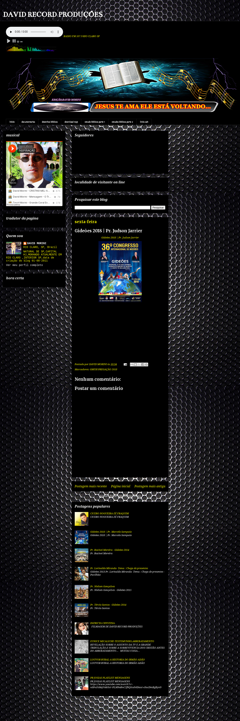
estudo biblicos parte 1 (95, 122)
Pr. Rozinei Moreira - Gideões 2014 (109, 549)
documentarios (28, 122)
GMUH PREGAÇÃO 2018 (103, 369)
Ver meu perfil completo (24, 265)
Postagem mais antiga (149, 486)
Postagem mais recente (91, 486)
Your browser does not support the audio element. (34, 32)
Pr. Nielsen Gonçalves (102, 586)
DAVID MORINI (36, 243)
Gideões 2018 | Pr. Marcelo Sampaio (111, 531)
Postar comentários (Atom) (125, 496)
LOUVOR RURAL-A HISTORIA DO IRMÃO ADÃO (117, 659)
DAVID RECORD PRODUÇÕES (53, 14)
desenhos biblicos (50, 122)
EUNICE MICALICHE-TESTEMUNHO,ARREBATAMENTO (122, 641)
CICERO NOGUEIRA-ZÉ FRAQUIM (109, 513)
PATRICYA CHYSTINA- (102, 623)
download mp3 (71, 122)
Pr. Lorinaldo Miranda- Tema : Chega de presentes (119, 568)
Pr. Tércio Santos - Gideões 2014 (108, 604)
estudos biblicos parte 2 (122, 122)
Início (12, 122)
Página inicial (120, 486)
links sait (144, 122)
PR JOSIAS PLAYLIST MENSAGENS (110, 677)
